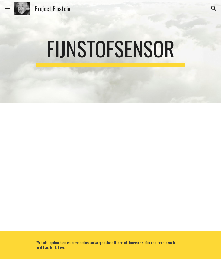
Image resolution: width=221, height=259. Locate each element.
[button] (7, 8)
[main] (110, 51)
